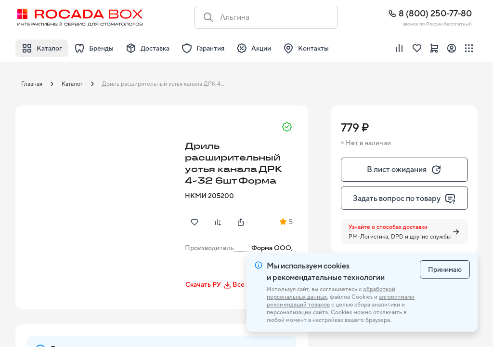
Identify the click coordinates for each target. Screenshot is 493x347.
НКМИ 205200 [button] (209, 196)
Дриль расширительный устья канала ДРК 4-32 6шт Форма (166, 83)
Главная (31, 83)
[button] (97, 187)
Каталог (72, 83)
